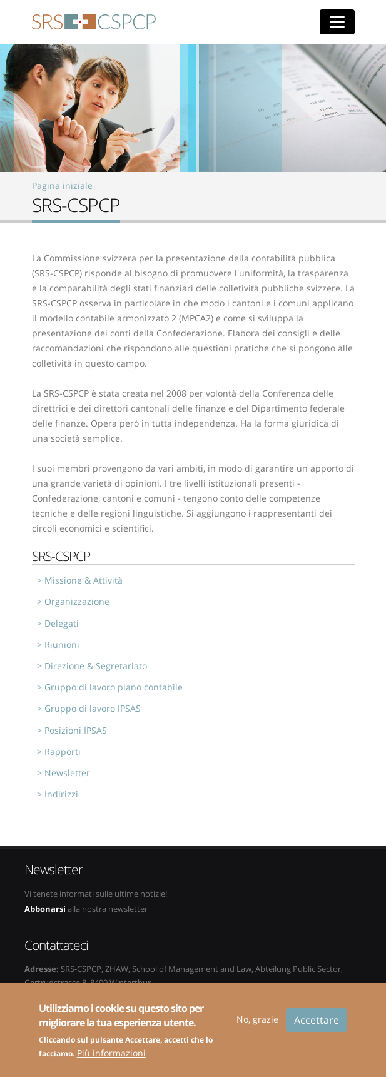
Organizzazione (76, 601)
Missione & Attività (83, 580)
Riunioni (61, 644)
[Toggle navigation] (337, 21)
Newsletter (67, 773)
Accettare (316, 1027)
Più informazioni (111, 1060)
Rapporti (62, 751)
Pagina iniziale (62, 185)
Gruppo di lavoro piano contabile (113, 687)
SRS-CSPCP (94, 21)
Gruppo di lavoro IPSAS (92, 708)
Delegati (61, 623)
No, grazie (257, 1026)
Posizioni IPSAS (75, 730)
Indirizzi (61, 794)
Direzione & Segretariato (95, 666)
